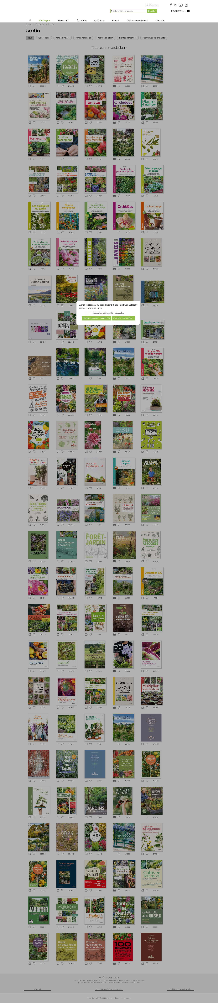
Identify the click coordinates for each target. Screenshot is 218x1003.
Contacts (159, 20)
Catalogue (44, 20)
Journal (115, 20)
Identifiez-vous (152, 5)
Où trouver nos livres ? (137, 20)
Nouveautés (63, 20)
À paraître (81, 20)
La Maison (99, 20)
